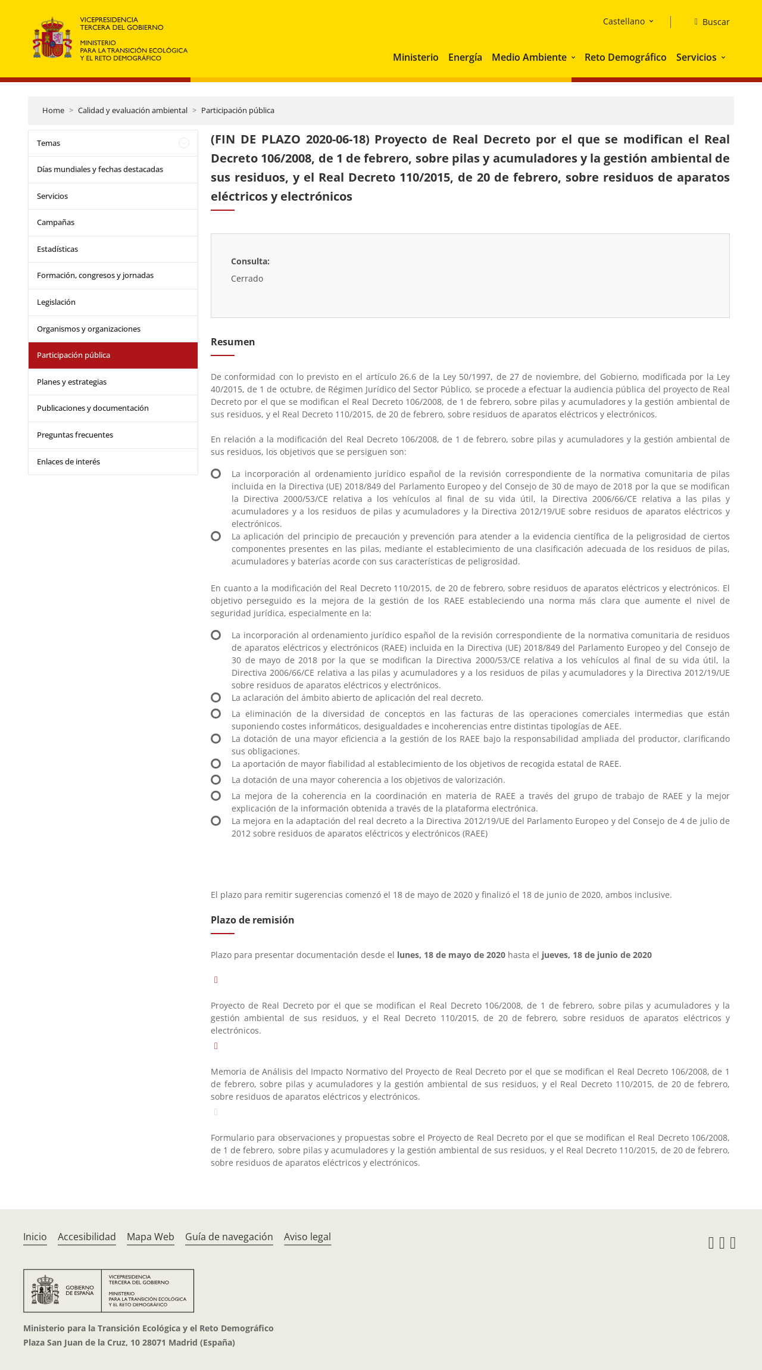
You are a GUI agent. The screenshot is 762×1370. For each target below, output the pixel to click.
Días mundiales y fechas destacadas (100, 169)
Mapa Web (150, 1236)
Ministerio (416, 57)
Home (53, 110)
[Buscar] (707, 22)
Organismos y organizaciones (88, 328)
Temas (48, 143)
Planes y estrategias (72, 381)
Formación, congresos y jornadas (95, 275)
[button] (574, 57)
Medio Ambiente (529, 57)
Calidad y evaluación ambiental (133, 110)
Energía (465, 57)
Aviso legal (307, 1236)
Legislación (56, 302)
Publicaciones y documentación (93, 407)
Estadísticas (57, 249)
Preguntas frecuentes (75, 434)
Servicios (696, 57)
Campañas (55, 222)
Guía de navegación (229, 1236)
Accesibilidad (87, 1236)
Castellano (624, 21)
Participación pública (237, 110)
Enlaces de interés (68, 461)
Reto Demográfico (626, 57)
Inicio (35, 1236)
